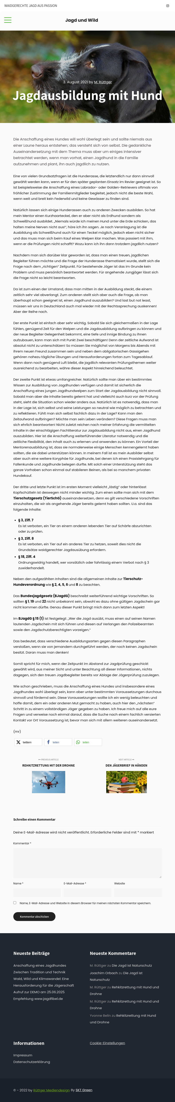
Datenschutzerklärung (32, 1061)
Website (119, 883)
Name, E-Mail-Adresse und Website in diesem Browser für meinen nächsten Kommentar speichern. (85, 903)
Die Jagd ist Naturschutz (132, 965)
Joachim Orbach (104, 973)
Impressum (23, 1055)
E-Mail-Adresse (75, 883)
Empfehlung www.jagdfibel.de (38, 998)
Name (18, 883)
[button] (28, 742)
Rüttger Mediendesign (51, 1090)
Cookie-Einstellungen (107, 1043)
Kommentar (22, 843)
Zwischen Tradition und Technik (39, 972)
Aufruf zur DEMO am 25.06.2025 (39, 992)
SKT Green (84, 1090)
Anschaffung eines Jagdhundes (40, 965)
